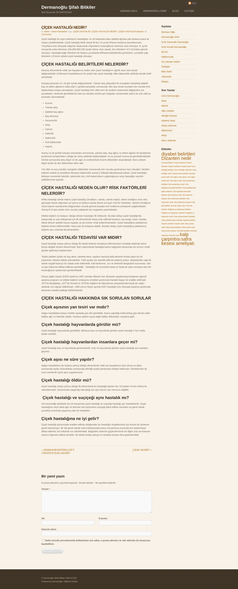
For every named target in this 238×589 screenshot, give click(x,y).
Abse (164, 101)
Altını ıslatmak (168, 140)
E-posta (103, 518)
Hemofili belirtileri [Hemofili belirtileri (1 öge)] (183, 231)
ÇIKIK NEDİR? (142, 449)
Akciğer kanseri (169, 115)
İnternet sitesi (48, 529)
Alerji (164, 135)
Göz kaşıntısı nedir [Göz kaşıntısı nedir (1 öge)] (175, 195)
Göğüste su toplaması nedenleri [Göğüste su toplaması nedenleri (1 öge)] (173, 213)
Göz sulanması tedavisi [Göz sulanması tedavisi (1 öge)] (182, 202)
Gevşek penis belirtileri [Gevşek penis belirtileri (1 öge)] (180, 173)
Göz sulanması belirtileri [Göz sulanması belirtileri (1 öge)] (177, 199)
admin (46, 31)
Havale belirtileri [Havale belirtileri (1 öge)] (189, 220)
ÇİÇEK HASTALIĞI (82, 31)
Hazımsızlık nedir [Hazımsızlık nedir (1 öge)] (188, 227)
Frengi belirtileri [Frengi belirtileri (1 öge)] (167, 163)
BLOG (175, 11)
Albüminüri (166, 130)
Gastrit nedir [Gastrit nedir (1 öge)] (186, 166)
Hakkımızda (167, 57)
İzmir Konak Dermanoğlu (174, 47)
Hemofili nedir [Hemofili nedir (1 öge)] (174, 235)
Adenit (164, 105)
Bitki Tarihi (166, 71)
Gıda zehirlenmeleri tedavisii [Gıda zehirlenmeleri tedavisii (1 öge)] (172, 220)
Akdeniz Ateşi (168, 120)
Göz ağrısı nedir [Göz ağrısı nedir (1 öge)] (176, 181)
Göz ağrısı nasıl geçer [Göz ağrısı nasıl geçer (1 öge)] (178, 177)
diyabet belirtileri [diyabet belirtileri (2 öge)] (178, 153)
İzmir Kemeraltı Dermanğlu (175, 42)
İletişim (189, 11)
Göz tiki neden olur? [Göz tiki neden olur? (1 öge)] (178, 206)
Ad (42, 518)
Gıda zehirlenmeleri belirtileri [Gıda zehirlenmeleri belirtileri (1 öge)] (184, 216)
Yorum (45, 489)
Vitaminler (166, 76)
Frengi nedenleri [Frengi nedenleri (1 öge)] (180, 163)
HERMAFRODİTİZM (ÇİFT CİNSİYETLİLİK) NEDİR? (57, 451)
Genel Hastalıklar (59, 31)
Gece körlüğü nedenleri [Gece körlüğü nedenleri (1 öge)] (183, 170)
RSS (194, 3)
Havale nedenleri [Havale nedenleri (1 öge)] (167, 224)
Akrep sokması (169, 125)
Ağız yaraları (167, 111)
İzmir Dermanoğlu (170, 96)
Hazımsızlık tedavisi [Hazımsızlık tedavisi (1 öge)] (168, 231)
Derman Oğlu (128, 11)
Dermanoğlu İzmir (154, 11)
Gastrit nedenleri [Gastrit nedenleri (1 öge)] (174, 166)
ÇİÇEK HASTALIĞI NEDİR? (64, 27)
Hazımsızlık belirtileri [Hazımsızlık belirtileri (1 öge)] (173, 227)
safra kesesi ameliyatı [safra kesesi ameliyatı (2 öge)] (178, 241)
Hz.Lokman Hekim (170, 61)
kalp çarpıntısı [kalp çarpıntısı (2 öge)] (175, 237)
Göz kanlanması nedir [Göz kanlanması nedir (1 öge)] (176, 184)
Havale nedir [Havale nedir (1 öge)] (179, 224)
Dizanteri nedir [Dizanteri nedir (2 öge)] (176, 158)
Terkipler (165, 66)
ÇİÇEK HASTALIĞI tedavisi (130, 31)
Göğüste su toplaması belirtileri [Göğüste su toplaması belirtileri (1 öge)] (179, 209)
